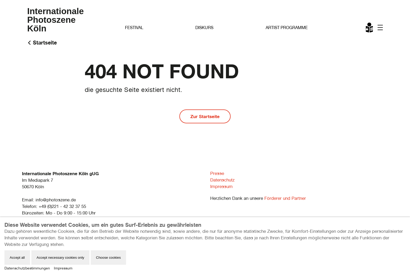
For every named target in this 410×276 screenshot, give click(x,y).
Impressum (221, 186)
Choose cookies (108, 258)
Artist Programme (287, 27)
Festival (134, 27)
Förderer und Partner (285, 198)
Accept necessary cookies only (60, 258)
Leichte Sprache (370, 28)
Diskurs (204, 27)
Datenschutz (222, 180)
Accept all (17, 258)
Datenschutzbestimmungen (27, 268)
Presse (217, 173)
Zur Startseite (205, 116)
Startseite (45, 42)
